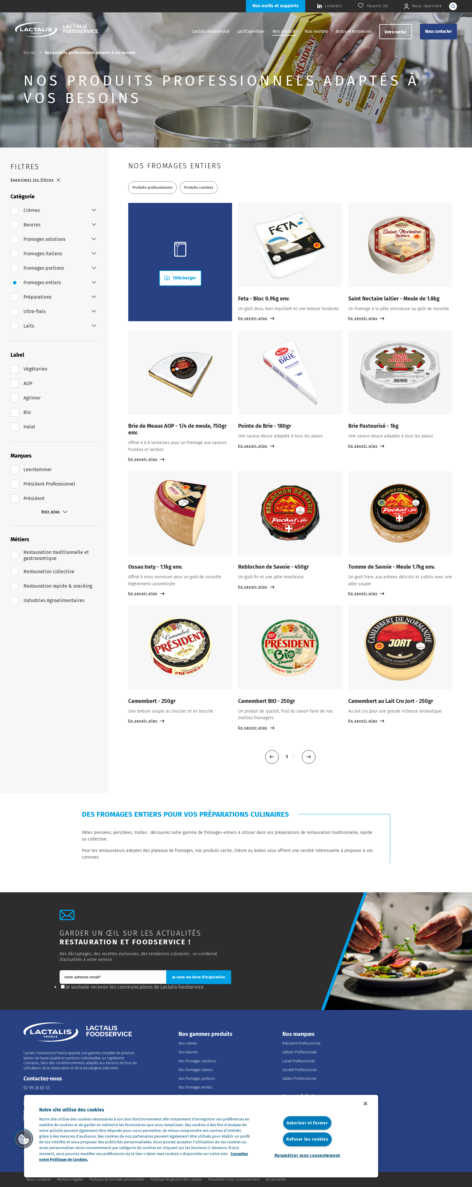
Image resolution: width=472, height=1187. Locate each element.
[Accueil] (56, 30)
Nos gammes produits (205, 1034)
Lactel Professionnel (298, 1061)
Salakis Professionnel (299, 1079)
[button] (23, 1138)
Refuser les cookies (307, 1139)
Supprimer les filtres (35, 180)
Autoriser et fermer (307, 1123)
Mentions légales (70, 1179)
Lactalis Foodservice (210, 31)
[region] (201, 1136)
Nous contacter (438, 31)
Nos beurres (188, 1052)
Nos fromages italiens (196, 1070)
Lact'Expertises (251, 31)
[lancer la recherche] (453, 6)
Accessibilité (276, 1179)
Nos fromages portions (197, 1079)
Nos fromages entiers (195, 1087)
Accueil (29, 53)
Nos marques (298, 1034)
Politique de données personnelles (116, 1179)
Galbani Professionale (299, 1052)
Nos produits (284, 31)
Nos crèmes (188, 1043)
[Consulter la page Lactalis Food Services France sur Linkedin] (329, 6)
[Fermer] (365, 1103)
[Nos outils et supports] (275, 6)
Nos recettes (316, 31)
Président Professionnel (301, 1043)
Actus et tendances (353, 31)
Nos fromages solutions (197, 1061)
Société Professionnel (299, 1070)
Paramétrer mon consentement (307, 1155)
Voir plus (54, 512)
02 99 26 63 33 (36, 1087)
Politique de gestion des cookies (176, 1179)
